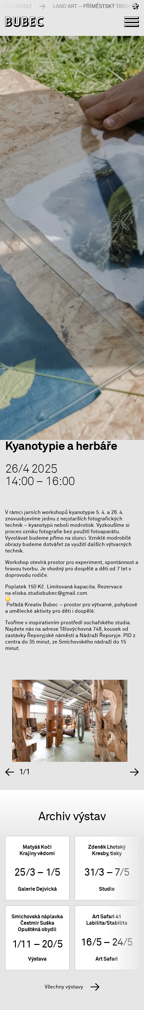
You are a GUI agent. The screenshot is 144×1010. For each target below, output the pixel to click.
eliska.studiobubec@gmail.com (49, 593)
